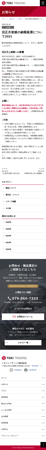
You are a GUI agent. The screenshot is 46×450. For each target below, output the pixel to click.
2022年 (8, 249)
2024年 (8, 236)
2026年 (8, 222)
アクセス (35, 366)
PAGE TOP (43, 445)
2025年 (8, 229)
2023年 (8, 242)
